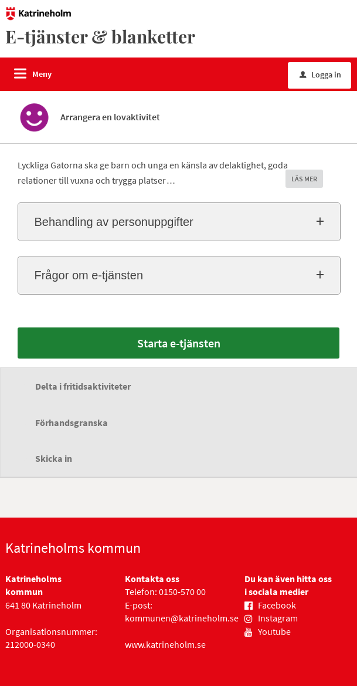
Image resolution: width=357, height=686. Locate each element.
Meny (42, 74)
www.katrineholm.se (165, 644)
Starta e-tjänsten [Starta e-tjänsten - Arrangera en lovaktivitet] (178, 343)
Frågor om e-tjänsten (88, 275)
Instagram (278, 618)
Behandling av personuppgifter (113, 221)
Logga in (320, 74)
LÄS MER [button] (304, 178)
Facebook (277, 605)
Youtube (274, 631)
